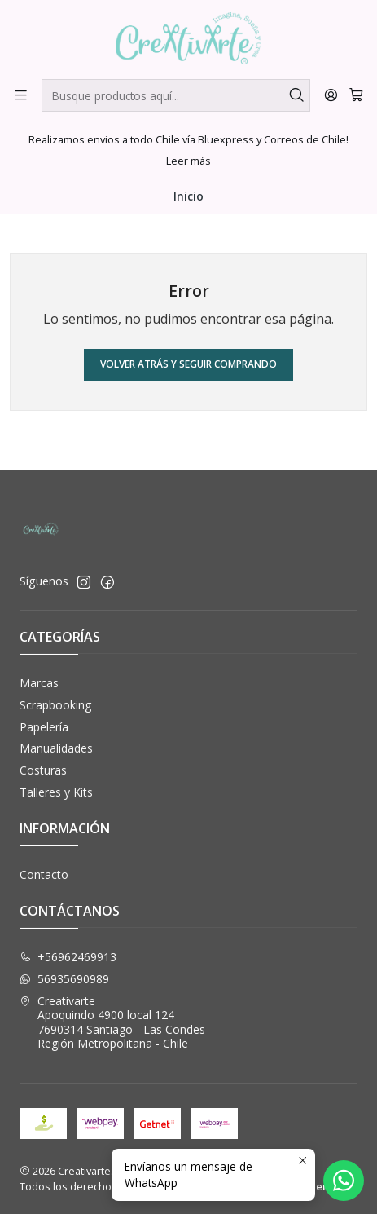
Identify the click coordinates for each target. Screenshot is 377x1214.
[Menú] (21, 95)
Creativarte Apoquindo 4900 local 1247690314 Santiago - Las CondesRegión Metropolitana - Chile (112, 1022)
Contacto (44, 874)
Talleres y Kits (56, 792)
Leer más (188, 160)
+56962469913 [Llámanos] (68, 957)
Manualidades (56, 748)
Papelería (44, 727)
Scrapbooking (55, 705)
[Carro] (356, 95)
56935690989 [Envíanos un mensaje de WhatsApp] (64, 979)
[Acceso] (331, 95)
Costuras (43, 770)
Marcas (39, 683)
